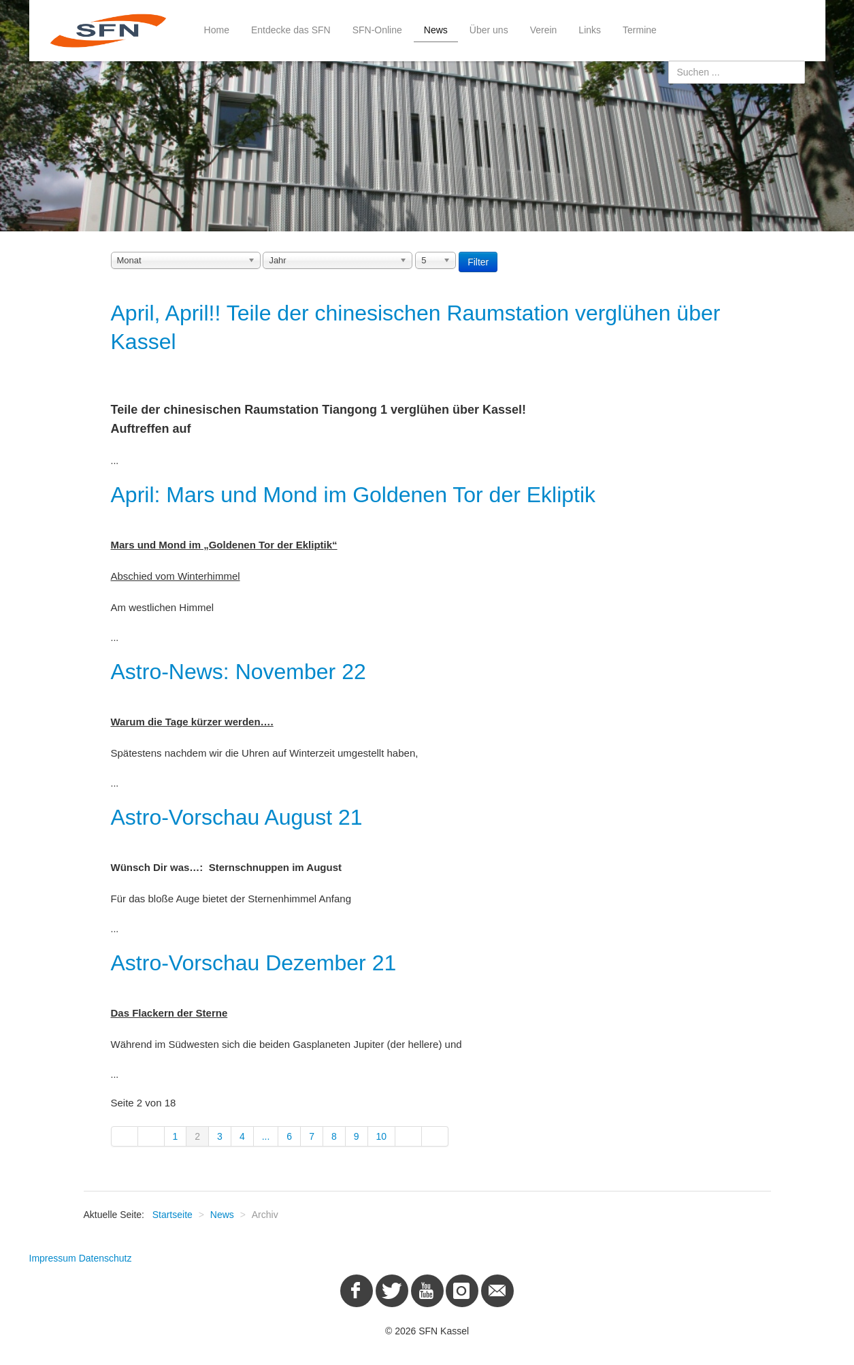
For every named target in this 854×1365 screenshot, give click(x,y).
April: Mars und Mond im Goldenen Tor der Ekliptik (353, 494)
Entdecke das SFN (291, 29)
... (266, 1136)
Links (589, 29)
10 (381, 1136)
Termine (640, 29)
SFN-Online (377, 29)
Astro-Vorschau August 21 (237, 817)
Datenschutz (105, 1258)
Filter (478, 262)
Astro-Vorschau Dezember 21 (254, 963)
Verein (543, 29)
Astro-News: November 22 (238, 671)
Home (216, 29)
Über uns (489, 29)
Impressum (52, 1258)
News (436, 29)
